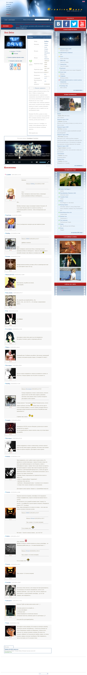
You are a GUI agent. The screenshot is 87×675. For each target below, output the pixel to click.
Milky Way (62, 60)
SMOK (27, 238)
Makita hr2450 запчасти (11, 649)
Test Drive (30, 37)
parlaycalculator (67, 290)
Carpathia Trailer (64, 197)
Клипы (8, 6)
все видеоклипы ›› (78, 90)
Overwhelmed (60, 153)
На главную (9, 2)
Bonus (61, 200)
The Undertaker (64, 220)
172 (45, 81)
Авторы (8, 8)
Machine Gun (63, 216)
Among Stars (63, 64)
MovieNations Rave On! (66, 212)
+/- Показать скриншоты (39, 88)
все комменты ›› (79, 165)
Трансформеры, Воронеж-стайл (68, 193)
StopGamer (63, 68)
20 (45, 74)
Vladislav (60, 155)
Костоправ (29, 389)
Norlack (32, 518)
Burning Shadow (64, 204)
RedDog (33, 183)
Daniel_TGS (61, 115)
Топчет (59, 113)
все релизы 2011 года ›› (77, 232)
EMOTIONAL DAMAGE (66, 52)
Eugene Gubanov (62, 148)
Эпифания (62, 76)
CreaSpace (30, 138)
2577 (45, 78)
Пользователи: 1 (65, 288)
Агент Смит (63, 72)
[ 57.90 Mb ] (15, 51)
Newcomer (60, 136)
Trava (61, 56)
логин (5, 19)
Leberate (60, 121)
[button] (48, 166)
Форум (8, 14)
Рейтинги (9, 10)
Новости (8, 4)
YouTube (36, 138)
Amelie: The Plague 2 (65, 189)
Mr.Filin (60, 129)
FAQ (7, 12)
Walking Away (60, 159)
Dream (61, 228)
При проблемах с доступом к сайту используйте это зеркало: (35, 26)
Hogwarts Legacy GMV (65, 48)
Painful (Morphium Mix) (47, 52)
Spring (61, 224)
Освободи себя (64, 85)
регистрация (12, 19)
